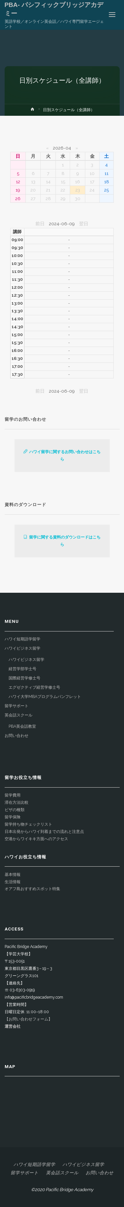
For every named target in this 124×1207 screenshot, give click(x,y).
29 (63, 198)
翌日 (83, 223)
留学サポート (16, 706)
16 (77, 181)
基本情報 (13, 874)
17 (92, 181)
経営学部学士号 (22, 669)
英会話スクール (18, 715)
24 (92, 190)
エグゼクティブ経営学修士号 (34, 687)
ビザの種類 (14, 809)
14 (48, 181)
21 (48, 190)
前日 (40, 223)
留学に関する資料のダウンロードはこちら (62, 541)
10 (92, 173)
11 (106, 173)
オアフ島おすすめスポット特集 (32, 888)
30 (77, 198)
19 (18, 190)
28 (48, 198)
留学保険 (13, 817)
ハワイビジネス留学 (22, 648)
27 (33, 198)
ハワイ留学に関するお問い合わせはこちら (62, 455)
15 (63, 181)
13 (33, 181)
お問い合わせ (16, 735)
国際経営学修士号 (24, 678)
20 (33, 190)
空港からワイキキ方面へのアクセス (36, 839)
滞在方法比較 (16, 802)
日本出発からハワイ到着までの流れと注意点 (44, 831)
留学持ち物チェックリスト (28, 824)
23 (77, 190)
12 (18, 181)
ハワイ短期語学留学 (22, 639)
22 (63, 190)
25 (106, 190)
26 (18, 198)
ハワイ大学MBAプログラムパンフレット (45, 696)
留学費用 (13, 795)
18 (106, 181)
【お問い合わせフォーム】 (28, 1019)
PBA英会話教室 (22, 726)
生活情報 (13, 882)
